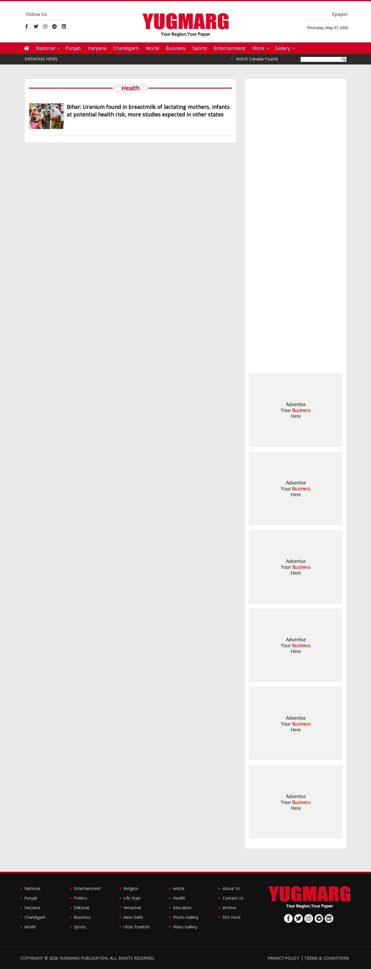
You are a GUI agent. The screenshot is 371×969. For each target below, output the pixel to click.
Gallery (282, 48)
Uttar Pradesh (136, 927)
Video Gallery (185, 927)
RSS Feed (231, 917)
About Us (231, 888)
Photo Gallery (186, 917)
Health (179, 898)
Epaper (340, 14)
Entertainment (229, 48)
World (152, 48)
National (45, 48)
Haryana (97, 48)
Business (176, 48)
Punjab (73, 48)
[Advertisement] (296, 410)
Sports (199, 48)
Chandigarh (126, 48)
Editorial (81, 907)
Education (182, 907)
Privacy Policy (283, 958)
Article (179, 888)
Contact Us (233, 898)
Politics (80, 898)
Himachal (132, 907)
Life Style (132, 898)
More (258, 48)
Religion (130, 888)
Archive (229, 907)
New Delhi (133, 917)
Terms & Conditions (326, 958)
